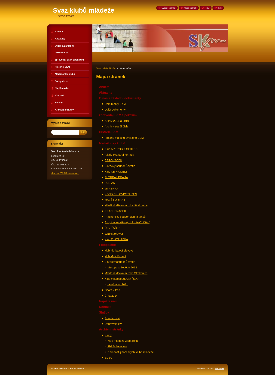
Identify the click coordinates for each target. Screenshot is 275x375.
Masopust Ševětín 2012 (122, 267)
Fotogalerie (107, 245)
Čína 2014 (111, 295)
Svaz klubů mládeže (106, 68)
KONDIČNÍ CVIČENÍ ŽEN (121, 194)
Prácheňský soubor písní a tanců (125, 216)
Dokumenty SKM (115, 103)
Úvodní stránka (168, 8)
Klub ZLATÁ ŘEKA (116, 239)
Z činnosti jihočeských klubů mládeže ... (132, 352)
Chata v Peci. (113, 290)
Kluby (108, 335)
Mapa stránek (190, 8)
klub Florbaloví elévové (119, 250)
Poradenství (112, 318)
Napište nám (108, 301)
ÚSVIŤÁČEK (113, 228)
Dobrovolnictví (113, 323)
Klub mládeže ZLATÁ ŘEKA (122, 278)
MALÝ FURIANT (115, 199)
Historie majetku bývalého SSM (124, 137)
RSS (207, 8)
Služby (104, 312)
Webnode (219, 368)
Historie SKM (108, 132)
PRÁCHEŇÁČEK (115, 211)
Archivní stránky (111, 329)
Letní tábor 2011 (117, 284)
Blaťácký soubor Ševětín (120, 165)
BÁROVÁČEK (113, 160)
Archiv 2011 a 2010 (117, 120)
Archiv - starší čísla (116, 126)
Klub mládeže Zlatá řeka (122, 340)
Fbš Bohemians (117, 346)
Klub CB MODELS (116, 171)
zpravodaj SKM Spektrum (118, 115)
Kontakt (105, 307)
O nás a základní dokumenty (120, 98)
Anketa (104, 87)
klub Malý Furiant (115, 256)
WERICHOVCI (114, 233)
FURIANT (111, 182)
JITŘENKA (111, 188)
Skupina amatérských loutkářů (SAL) (127, 222)
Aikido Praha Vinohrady (119, 154)
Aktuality (105, 92)
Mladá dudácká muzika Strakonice (126, 205)
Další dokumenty (115, 109)
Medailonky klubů (112, 143)
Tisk (219, 8)
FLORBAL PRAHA (116, 177)
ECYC (109, 357)
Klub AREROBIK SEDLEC (121, 149)
